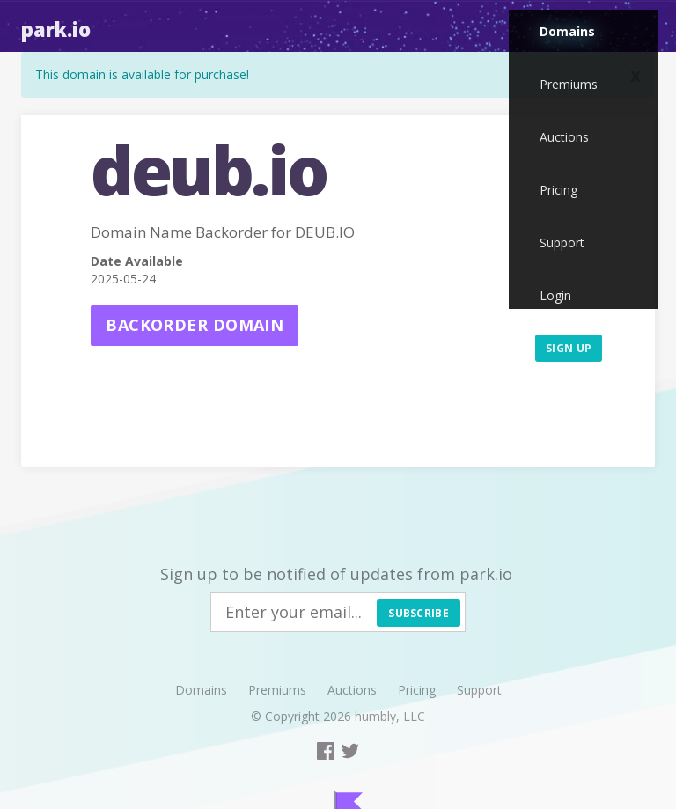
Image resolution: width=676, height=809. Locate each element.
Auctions (564, 137)
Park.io (56, 29)
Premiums (569, 84)
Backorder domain (194, 324)
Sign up (569, 348)
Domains (567, 31)
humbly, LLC (390, 716)
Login (555, 295)
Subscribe (418, 613)
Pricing (558, 189)
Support (562, 242)
